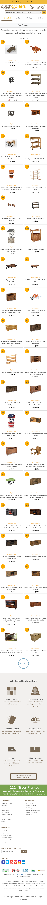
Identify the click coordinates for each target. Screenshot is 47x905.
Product (7, 18)
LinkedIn (23, 862)
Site (18, 18)
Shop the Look (5, 833)
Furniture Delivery (6, 819)
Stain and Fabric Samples (7, 840)
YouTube (11, 862)
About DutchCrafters (6, 803)
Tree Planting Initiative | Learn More (23, 2)
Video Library (28, 808)
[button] (23, 25)
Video (40, 18)
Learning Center (29, 803)
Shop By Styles (5, 830)
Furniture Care (29, 814)
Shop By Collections (6, 835)
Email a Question (21, 874)
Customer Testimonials (31, 812)
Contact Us (4, 805)
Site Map (3, 842)
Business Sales (5, 810)
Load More (23, 663)
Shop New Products (6, 837)
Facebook (3, 862)
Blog (29, 18)
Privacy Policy (5, 817)
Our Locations (5, 808)
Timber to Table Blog (30, 805)
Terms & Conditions (6, 814)
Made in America (5, 812)
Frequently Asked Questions (32, 810)
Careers (3, 821)
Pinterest (15, 862)
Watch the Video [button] (24, 776)
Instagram (19, 862)
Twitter (7, 862)
